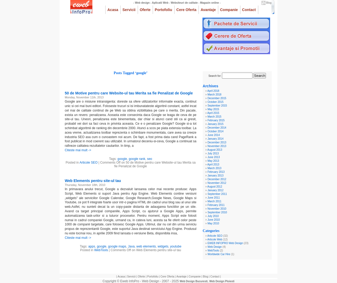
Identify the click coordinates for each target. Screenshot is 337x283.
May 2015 (213, 109)
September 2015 (217, 105)
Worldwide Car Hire (218, 254)
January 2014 (215, 138)
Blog (268, 2)
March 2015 (214, 116)
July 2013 (213, 153)
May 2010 (213, 223)
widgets (163, 246)
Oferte (145, 10)
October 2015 (215, 101)
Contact (249, 10)
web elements (146, 246)
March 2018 (214, 94)
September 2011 (217, 194)
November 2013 (216, 146)
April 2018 (213, 90)
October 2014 (215, 131)
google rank (137, 159)
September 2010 (217, 212)
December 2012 (216, 179)
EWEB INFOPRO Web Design (225, 243)
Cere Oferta (186, 10)
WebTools (101, 250)
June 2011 (213, 197)
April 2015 (213, 113)
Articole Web (214, 239)
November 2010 (216, 208)
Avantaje (208, 10)
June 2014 (213, 135)
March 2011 (214, 201)
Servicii (129, 10)
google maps (117, 246)
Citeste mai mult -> (78, 150)
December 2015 (216, 98)
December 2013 (216, 142)
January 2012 (215, 190)
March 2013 (214, 168)
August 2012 (214, 186)
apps (91, 246)
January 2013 (215, 175)
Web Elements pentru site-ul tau (93, 181)
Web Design (214, 246)
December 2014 (216, 127)
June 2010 (213, 219)
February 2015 (216, 120)
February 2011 (216, 205)
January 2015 (215, 124)
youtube (175, 246)
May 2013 (213, 160)
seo (149, 159)
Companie (229, 10)
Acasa (112, 10)
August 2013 (214, 149)
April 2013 (213, 164)
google (122, 159)
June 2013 (213, 157)
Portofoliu (163, 10)
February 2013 (216, 171)
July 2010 (213, 216)
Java (131, 246)
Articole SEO (89, 162)
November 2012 (216, 182)
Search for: (215, 75)
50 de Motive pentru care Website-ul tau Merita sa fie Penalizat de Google (129, 93)
